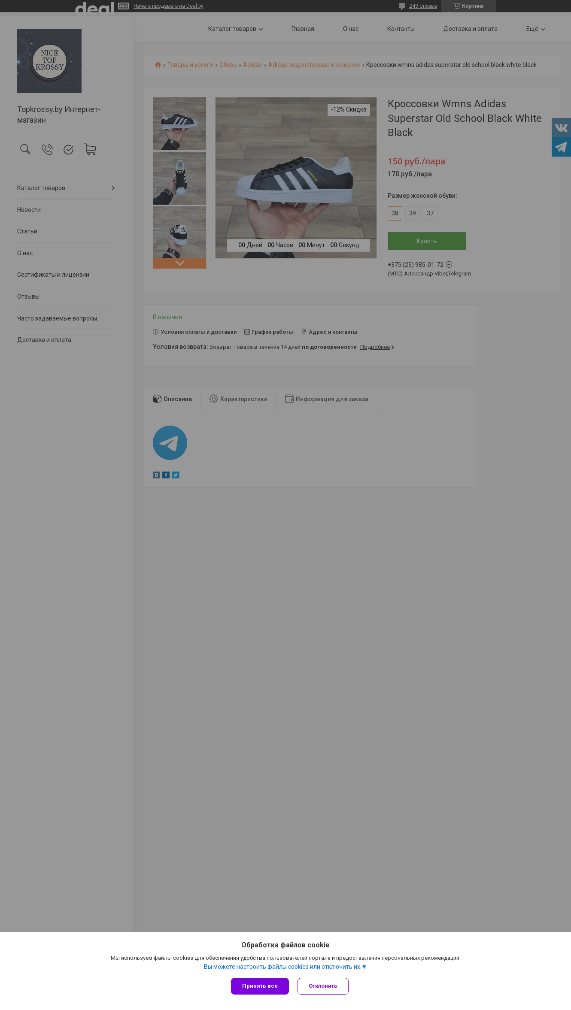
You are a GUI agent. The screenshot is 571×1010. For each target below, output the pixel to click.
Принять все (260, 986)
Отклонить (323, 986)
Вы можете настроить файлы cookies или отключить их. (282, 966)
